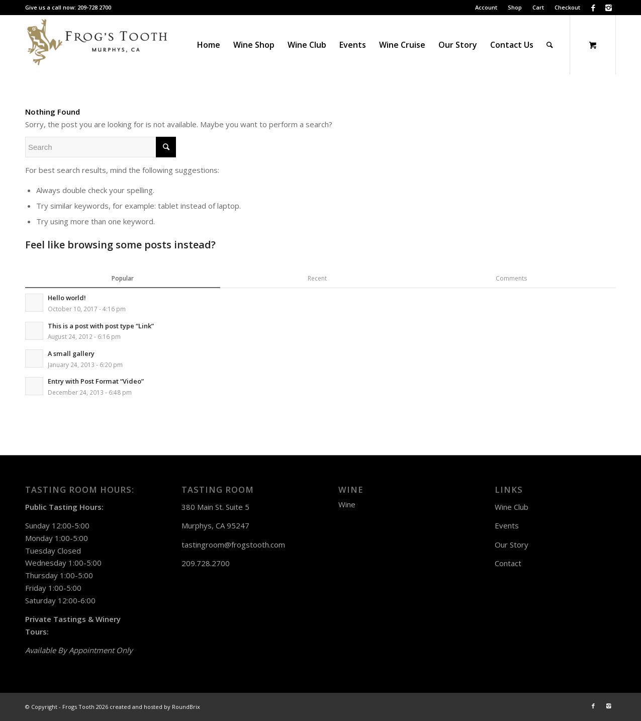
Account (486, 7)
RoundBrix (186, 706)
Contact (508, 563)
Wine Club (511, 507)
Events (507, 525)
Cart (538, 7)
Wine (346, 504)
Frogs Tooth (78, 706)
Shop (515, 7)
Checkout (567, 7)
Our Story (511, 544)
